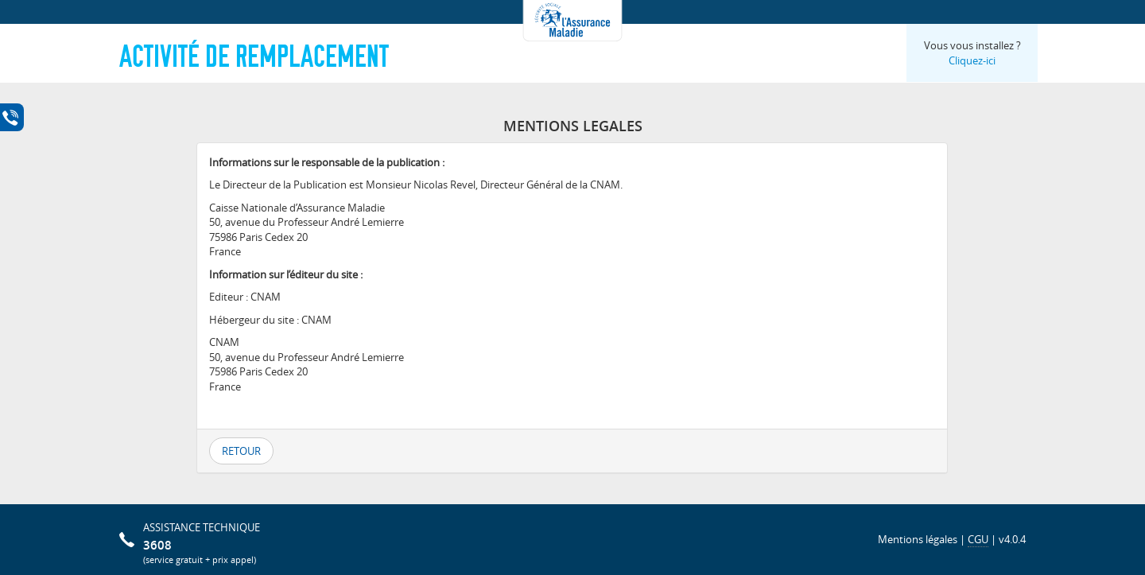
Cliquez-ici (972, 60)
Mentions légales (917, 539)
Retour (241, 451)
